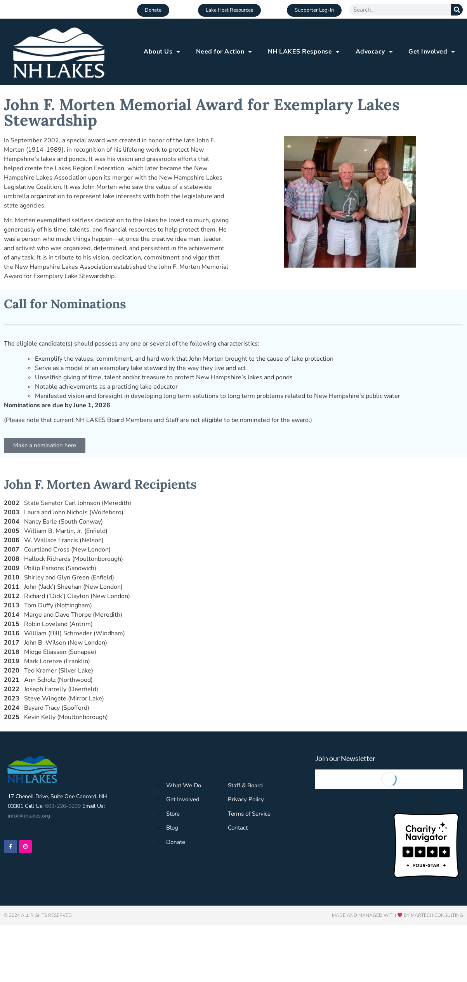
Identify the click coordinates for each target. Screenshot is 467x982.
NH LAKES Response (304, 52)
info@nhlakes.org (29, 815)
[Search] (457, 10)
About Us (162, 52)
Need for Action (224, 52)
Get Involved (431, 52)
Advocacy (374, 52)
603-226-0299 (63, 806)
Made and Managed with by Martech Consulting (397, 915)
